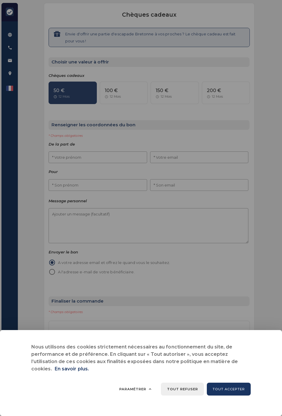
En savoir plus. (72, 369)
